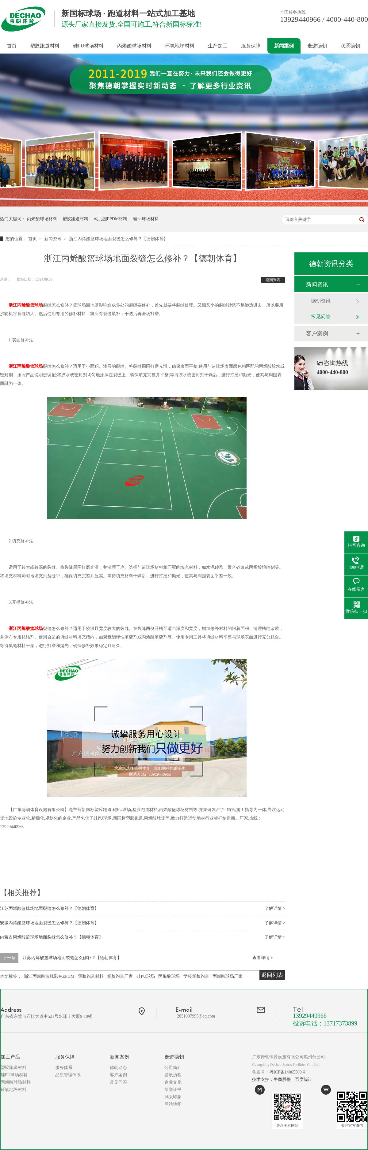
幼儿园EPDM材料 (111, 219)
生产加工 (218, 45)
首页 (12, 45)
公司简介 (173, 1067)
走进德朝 (317, 45)
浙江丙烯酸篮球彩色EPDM (49, 976)
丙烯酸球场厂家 (228, 976)
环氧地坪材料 (179, 45)
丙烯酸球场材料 (134, 45)
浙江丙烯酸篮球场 (26, 305)
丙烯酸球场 (169, 976)
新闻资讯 (53, 238)
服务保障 (251, 45)
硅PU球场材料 (88, 45)
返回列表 (273, 280)
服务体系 (63, 1067)
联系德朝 (350, 45)
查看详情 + (262, 957)
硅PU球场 (145, 976)
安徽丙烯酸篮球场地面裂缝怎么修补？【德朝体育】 (49, 923)
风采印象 (173, 1097)
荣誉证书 (173, 1089)
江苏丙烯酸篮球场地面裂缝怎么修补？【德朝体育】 (49, 908)
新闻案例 (284, 45)
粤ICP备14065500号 (287, 1072)
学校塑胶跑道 (196, 976)
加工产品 (10, 1056)
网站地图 (173, 1104)
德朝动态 (118, 1067)
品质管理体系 (68, 1075)
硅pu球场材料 (146, 219)
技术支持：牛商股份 (271, 1079)
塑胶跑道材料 (44, 45)
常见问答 (321, 316)
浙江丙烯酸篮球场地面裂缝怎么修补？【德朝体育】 (118, 238)
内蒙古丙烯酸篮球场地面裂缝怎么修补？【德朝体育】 (51, 937)
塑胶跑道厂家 (120, 976)
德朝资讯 (321, 300)
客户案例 (317, 333)
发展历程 (173, 1075)
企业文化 (173, 1082)
